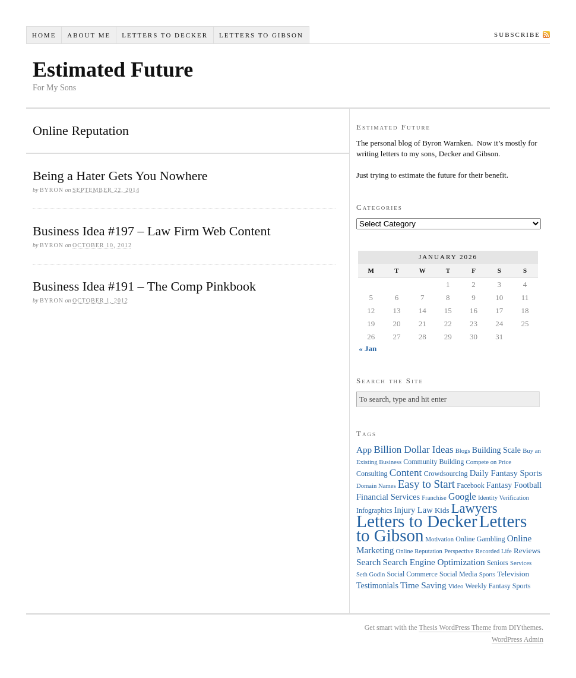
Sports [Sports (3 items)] (487, 574)
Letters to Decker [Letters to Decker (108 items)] (416, 521)
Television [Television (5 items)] (513, 573)
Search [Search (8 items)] (368, 562)
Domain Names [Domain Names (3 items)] (376, 486)
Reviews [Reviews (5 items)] (527, 550)
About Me (88, 35)
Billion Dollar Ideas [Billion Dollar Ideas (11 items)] (413, 449)
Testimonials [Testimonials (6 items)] (377, 585)
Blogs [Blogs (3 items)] (462, 450)
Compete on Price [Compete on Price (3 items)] (488, 462)
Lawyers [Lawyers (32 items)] (474, 508)
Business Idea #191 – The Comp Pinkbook (144, 286)
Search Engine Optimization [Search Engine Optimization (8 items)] (434, 562)
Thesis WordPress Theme (455, 627)
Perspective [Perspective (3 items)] (458, 551)
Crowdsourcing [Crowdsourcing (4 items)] (446, 473)
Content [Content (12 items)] (406, 472)
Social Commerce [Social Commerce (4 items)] (412, 574)
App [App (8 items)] (364, 449)
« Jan (367, 348)
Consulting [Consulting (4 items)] (371, 473)
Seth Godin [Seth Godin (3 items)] (370, 574)
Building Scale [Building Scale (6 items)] (496, 450)
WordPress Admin (517, 639)
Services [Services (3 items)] (520, 563)
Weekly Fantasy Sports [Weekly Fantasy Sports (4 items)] (497, 586)
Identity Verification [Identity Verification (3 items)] (503, 497)
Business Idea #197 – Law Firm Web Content (152, 230)
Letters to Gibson (261, 35)
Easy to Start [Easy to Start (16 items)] (426, 484)
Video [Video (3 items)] (455, 586)
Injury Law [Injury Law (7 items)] (413, 510)
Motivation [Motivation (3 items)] (440, 539)
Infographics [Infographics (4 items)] (374, 510)
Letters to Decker (165, 35)
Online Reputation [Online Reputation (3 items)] (419, 551)
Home (44, 35)
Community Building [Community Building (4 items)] (433, 462)
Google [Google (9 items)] (462, 496)
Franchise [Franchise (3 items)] (434, 497)
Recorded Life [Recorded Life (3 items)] (494, 551)
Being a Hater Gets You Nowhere (120, 175)
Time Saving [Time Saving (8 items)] (423, 585)
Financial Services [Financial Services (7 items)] (388, 497)
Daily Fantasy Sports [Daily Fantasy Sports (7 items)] (506, 473)
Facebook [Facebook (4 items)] (470, 485)
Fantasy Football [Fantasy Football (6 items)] (514, 485)
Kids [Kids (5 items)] (442, 510)
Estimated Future (113, 69)
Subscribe (517, 34)
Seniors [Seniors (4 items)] (497, 563)
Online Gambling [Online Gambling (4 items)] (480, 539)
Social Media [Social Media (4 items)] (458, 574)
